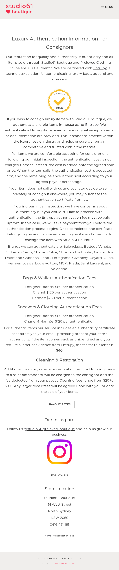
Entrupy (100, 68)
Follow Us (59, 475)
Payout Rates (60, 404)
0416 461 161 (59, 524)
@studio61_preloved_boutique (49, 429)
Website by (59, 563)
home (48, 535)
